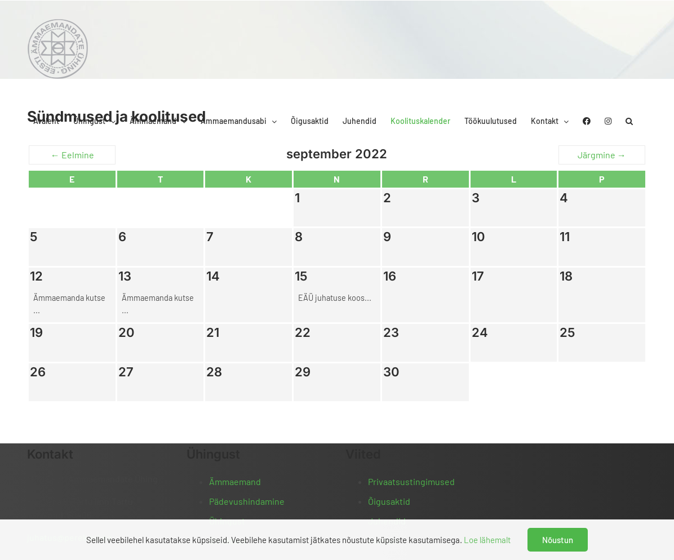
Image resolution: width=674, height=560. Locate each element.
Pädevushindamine (247, 501)
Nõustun (557, 540)
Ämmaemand (235, 481)
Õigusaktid (389, 501)
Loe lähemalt (487, 540)
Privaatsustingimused (411, 481)
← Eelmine (72, 154)
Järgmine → (602, 154)
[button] (629, 121)
